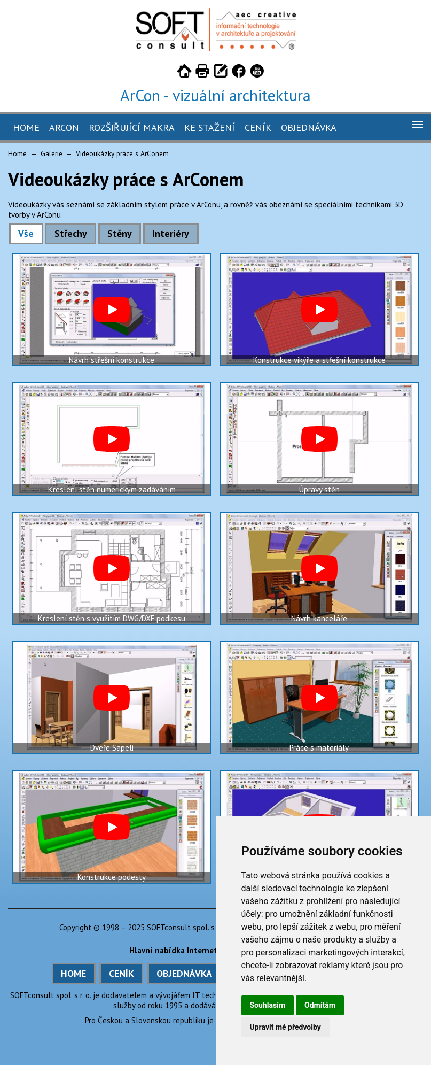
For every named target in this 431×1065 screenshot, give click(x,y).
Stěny (119, 233)
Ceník (258, 127)
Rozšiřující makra (132, 127)
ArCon (64, 127)
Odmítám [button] (319, 1005)
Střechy (70, 233)
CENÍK (121, 973)
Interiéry (170, 233)
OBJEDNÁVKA (184, 973)
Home (26, 127)
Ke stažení (209, 127)
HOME (73, 973)
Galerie (51, 153)
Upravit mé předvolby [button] (285, 1027)
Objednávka (308, 127)
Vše (26, 233)
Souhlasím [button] (268, 1005)
